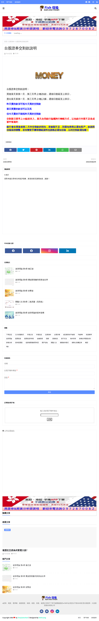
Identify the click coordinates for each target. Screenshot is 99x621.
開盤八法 (54, 342)
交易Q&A (11, 41)
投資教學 (89, 334)
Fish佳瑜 (9, 53)
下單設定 (9, 334)
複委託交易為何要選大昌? (14, 550)
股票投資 (18, 338)
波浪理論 (9, 338)
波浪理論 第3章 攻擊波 (24, 291)
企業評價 (57, 334)
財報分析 (9, 342)
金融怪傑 (40, 338)
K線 (7, 346)
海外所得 (73, 338)
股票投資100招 (29, 338)
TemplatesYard (23, 618)
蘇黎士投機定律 (77, 342)
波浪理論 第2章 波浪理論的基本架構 (29, 313)
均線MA (80, 334)
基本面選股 (18, 342)
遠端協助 (17, 2)
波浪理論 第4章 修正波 (24, 269)
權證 (86, 342)
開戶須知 (45, 342)
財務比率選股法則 (85, 338)
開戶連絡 (9, 2)
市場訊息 (39, 334)
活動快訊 (55, 338)
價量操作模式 (64, 342)
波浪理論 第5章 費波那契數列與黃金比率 (31, 280)
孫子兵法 (64, 338)
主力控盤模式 (19, 334)
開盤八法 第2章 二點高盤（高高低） (29, 302)
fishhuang (42, 618)
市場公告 (30, 334)
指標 (47, 338)
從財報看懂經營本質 (32, 342)
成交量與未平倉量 (69, 334)
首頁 (2, 2)
